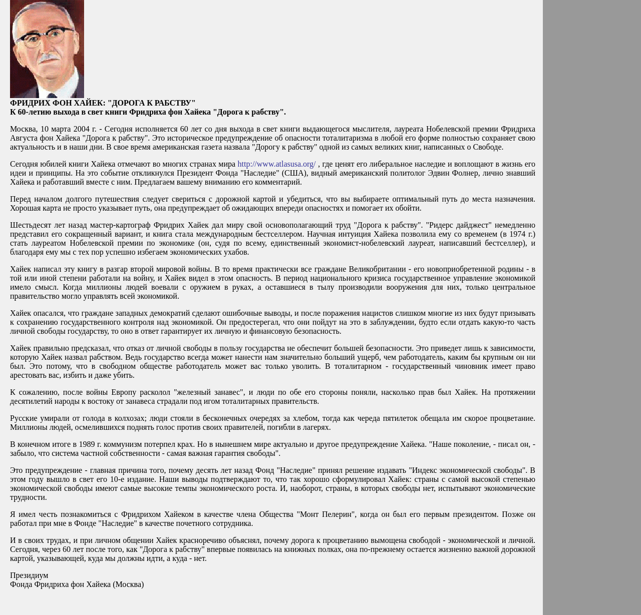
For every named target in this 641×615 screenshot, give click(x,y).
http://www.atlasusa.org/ (277, 164)
